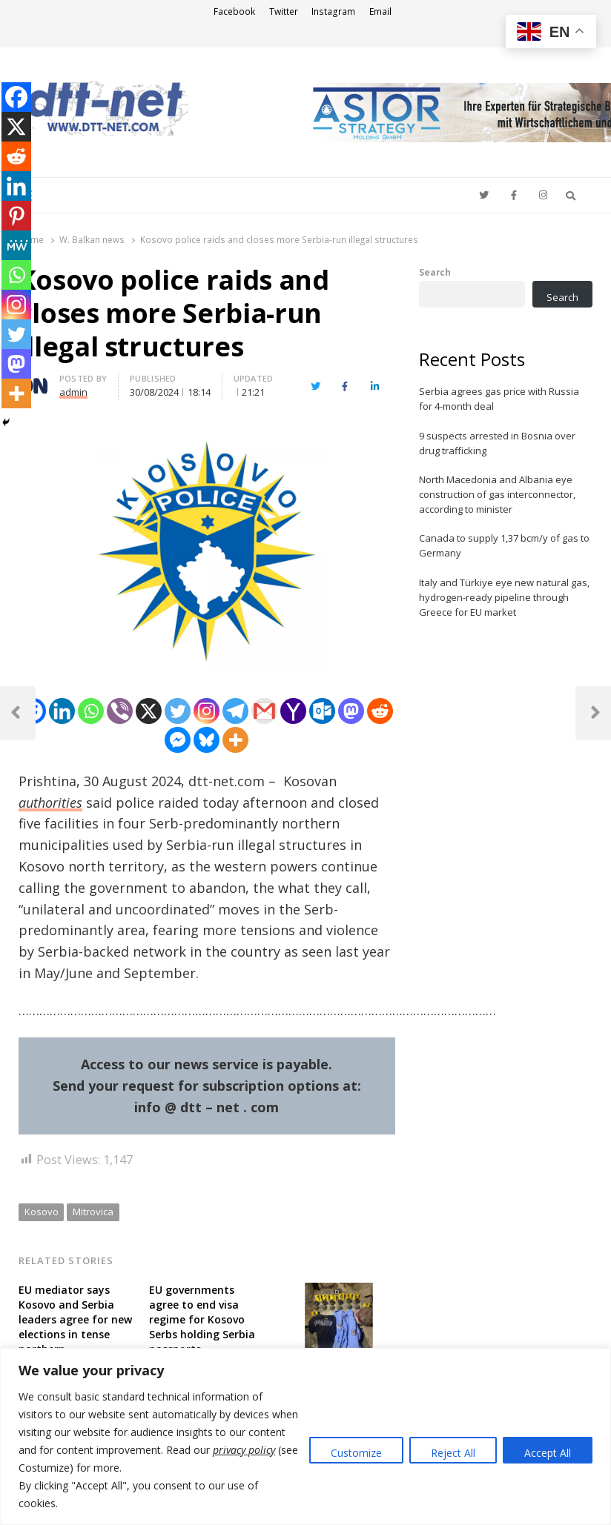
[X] (149, 711)
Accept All (547, 1453)
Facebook (234, 11)
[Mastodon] (351, 711)
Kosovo (41, 1211)
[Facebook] (16, 97)
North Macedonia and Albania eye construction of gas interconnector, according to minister (497, 494)
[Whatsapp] (91, 711)
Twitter (283, 11)
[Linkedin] (62, 711)
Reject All (453, 1453)
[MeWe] (16, 245)
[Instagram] (206, 711)
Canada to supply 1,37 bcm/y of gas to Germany (504, 545)
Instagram (333, 11)
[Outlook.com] (322, 711)
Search (435, 272)
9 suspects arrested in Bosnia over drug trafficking (497, 443)
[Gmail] (264, 711)
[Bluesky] (206, 740)
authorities (50, 802)
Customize (356, 1453)
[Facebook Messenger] (178, 740)
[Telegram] (235, 711)
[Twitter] (178, 711)
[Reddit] (380, 711)
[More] (235, 740)
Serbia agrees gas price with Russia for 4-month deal (499, 399)
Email (380, 11)
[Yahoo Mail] (293, 711)
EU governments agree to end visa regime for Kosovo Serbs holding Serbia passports (202, 1319)
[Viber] (120, 711)
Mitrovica (93, 1211)
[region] (305, 1436)
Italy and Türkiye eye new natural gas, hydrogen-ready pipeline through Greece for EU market (504, 597)
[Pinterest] (16, 215)
